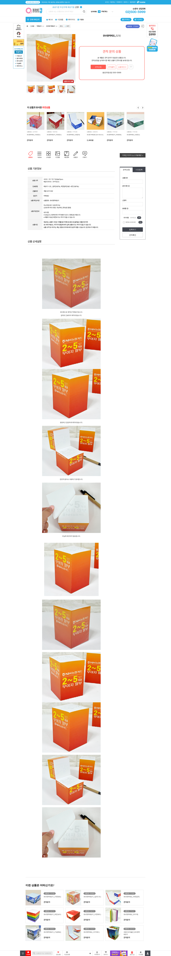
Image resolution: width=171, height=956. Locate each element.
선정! (67, 7)
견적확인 (132, 235)
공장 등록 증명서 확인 (33, 2)
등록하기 (132, 230)
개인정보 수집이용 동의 (130, 222)
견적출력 (111, 67)
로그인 (107, 2)
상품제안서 (122, 67)
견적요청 (98, 67)
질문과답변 (132, 2)
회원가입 (112, 2)
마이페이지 (119, 2)
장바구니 (126, 2)
